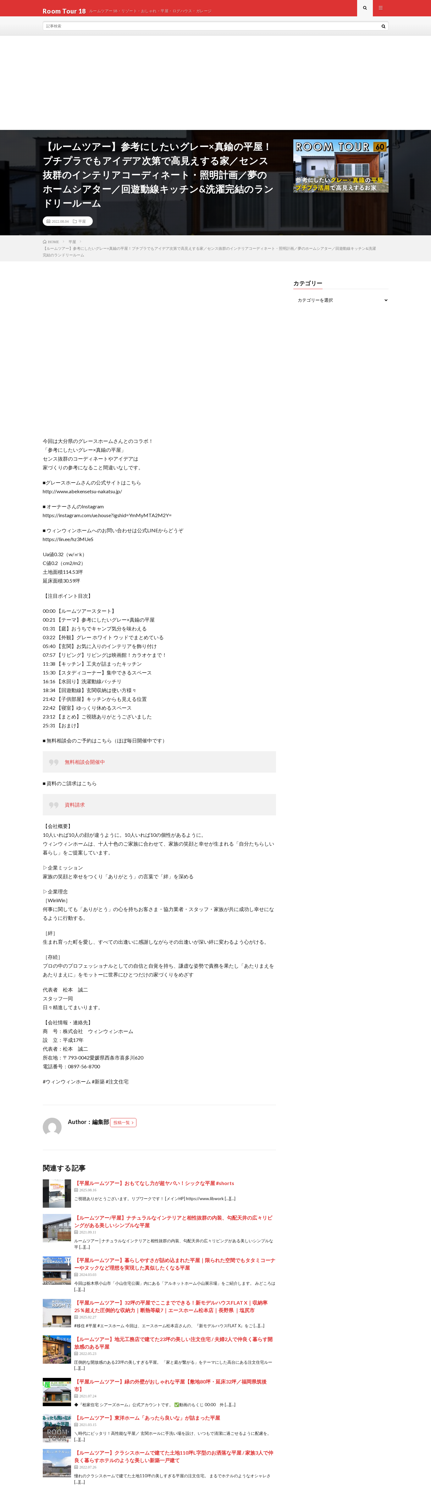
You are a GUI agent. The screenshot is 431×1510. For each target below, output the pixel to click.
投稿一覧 (121, 1128)
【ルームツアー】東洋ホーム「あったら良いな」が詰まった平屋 (147, 1424)
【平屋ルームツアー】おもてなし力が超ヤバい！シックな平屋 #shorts (154, 1189)
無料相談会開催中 (85, 768)
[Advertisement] (215, 88)
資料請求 (75, 811)
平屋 (82, 227)
